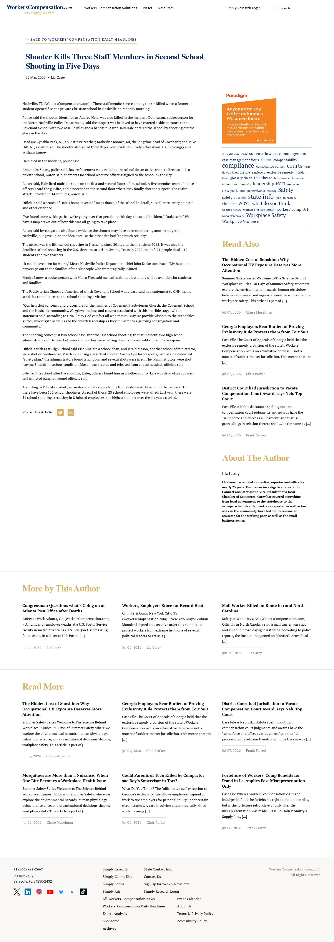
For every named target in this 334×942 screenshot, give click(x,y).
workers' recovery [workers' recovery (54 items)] (233, 216)
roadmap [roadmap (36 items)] (271, 190)
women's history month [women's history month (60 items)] (258, 210)
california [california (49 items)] (233, 154)
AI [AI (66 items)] (223, 154)
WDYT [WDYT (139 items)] (244, 203)
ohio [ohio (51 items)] (242, 191)
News (147, 7)
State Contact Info (158, 869)
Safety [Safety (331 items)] (285, 189)
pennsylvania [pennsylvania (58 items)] (256, 191)
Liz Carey (54, 647)
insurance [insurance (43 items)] (298, 178)
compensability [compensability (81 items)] (285, 160)
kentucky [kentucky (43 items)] (246, 184)
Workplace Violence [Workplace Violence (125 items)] (240, 221)
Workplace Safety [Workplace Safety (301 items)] (266, 215)
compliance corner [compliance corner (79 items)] (270, 166)
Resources (166, 7)
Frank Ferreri (256, 435)
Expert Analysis (115, 913)
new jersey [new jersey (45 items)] (293, 184)
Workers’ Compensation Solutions (110, 7)
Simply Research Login (243, 7)
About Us (184, 906)
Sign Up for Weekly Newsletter (167, 884)
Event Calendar (189, 898)
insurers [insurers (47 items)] (227, 184)
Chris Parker (255, 373)
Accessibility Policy (192, 921)
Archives (109, 928)
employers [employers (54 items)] (258, 172)
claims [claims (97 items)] (266, 159)
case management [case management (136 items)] (290, 153)
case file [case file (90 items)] (247, 154)
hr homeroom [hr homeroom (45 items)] (282, 178)
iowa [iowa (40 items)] (236, 184)
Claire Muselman (259, 312)
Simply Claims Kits (117, 876)
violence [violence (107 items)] (229, 203)
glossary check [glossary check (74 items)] (241, 178)
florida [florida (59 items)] (300, 172)
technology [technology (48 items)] (289, 198)
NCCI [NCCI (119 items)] (280, 183)
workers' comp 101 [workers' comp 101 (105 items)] (292, 209)
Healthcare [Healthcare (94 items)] (263, 177)
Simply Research (115, 869)
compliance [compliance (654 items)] (238, 165)
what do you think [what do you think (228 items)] (271, 203)
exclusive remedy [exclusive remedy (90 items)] (280, 172)
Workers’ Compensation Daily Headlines (134, 906)
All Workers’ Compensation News (129, 898)
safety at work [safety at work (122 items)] (234, 197)
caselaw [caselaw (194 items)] (264, 153)
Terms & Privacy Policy (195, 913)
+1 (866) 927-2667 (28, 869)
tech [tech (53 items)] (278, 198)
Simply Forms (113, 884)
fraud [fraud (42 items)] (225, 178)
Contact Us (152, 876)
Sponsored (111, 921)
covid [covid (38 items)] (307, 166)
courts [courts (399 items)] (294, 165)
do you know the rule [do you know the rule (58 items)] (236, 172)
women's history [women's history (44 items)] (231, 209)
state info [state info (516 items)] (261, 196)
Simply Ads (111, 891)
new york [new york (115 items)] (230, 190)
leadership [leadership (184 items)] (263, 183)
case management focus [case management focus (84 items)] (240, 159)
